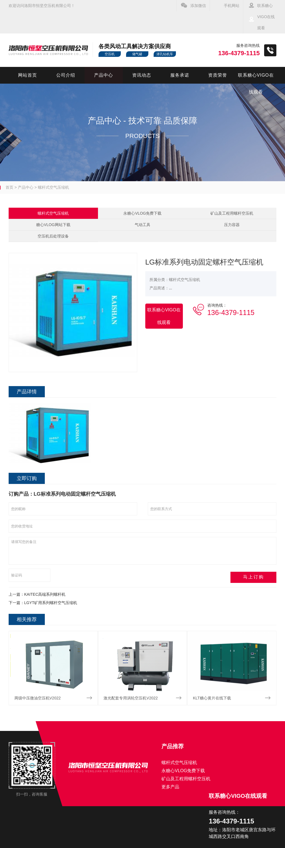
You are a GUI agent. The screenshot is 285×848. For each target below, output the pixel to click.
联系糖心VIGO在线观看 (266, 16)
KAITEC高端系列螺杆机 (45, 594)
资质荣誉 (217, 75)
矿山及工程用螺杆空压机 (231, 213)
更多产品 (170, 786)
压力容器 (232, 224)
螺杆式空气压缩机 (53, 187)
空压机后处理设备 (53, 236)
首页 (9, 187)
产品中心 (103, 75)
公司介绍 (65, 75)
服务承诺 (179, 75)
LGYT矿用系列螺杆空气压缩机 (50, 602)
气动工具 (142, 224)
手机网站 (231, 5)
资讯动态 (141, 75)
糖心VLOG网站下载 (53, 224)
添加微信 (198, 5)
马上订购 (258, 577)
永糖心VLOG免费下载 (142, 213)
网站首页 (27, 75)
